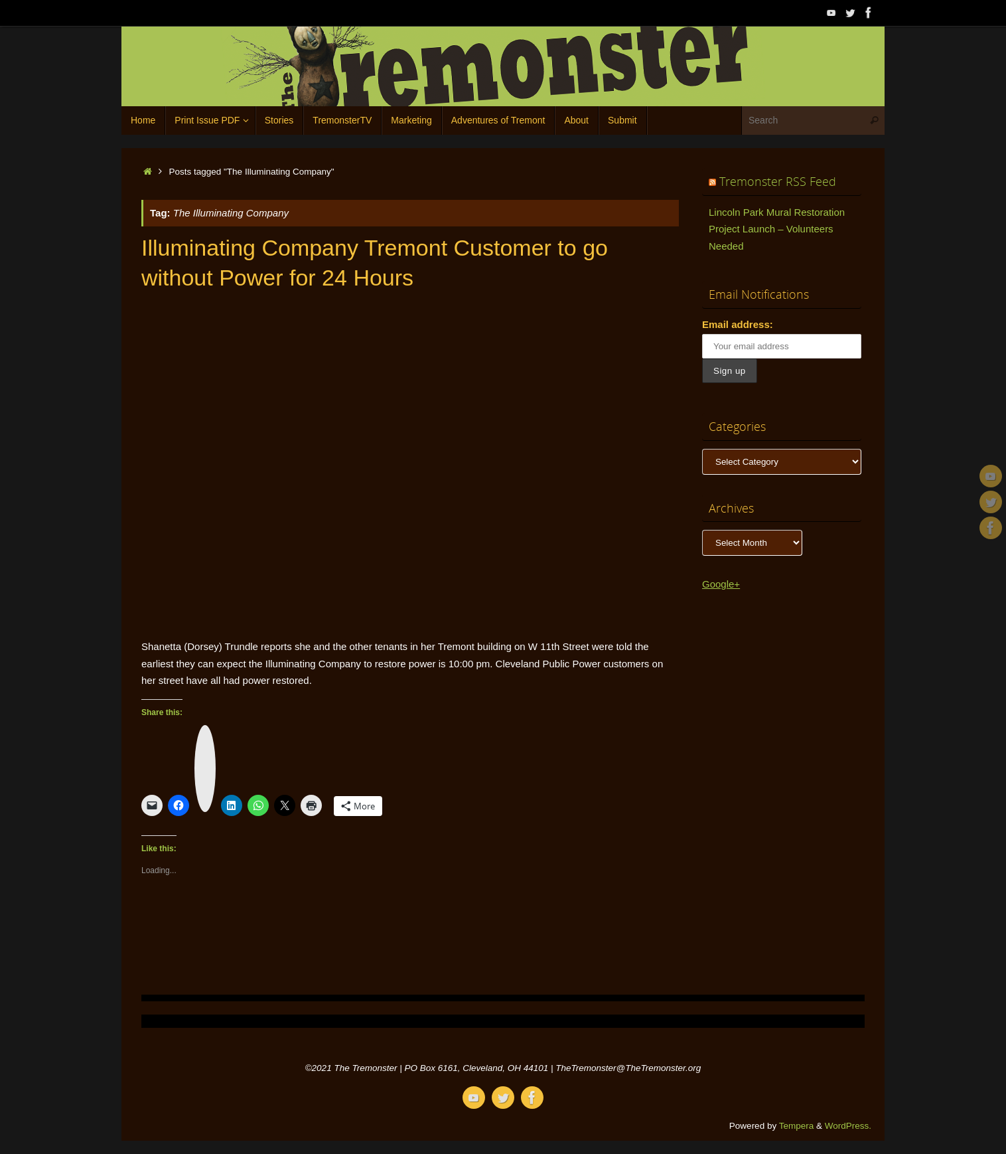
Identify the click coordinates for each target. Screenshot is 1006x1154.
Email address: (737, 324)
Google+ (721, 584)
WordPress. (848, 1126)
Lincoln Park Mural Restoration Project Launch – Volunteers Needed (777, 229)
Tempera (796, 1126)
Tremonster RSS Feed (777, 181)
